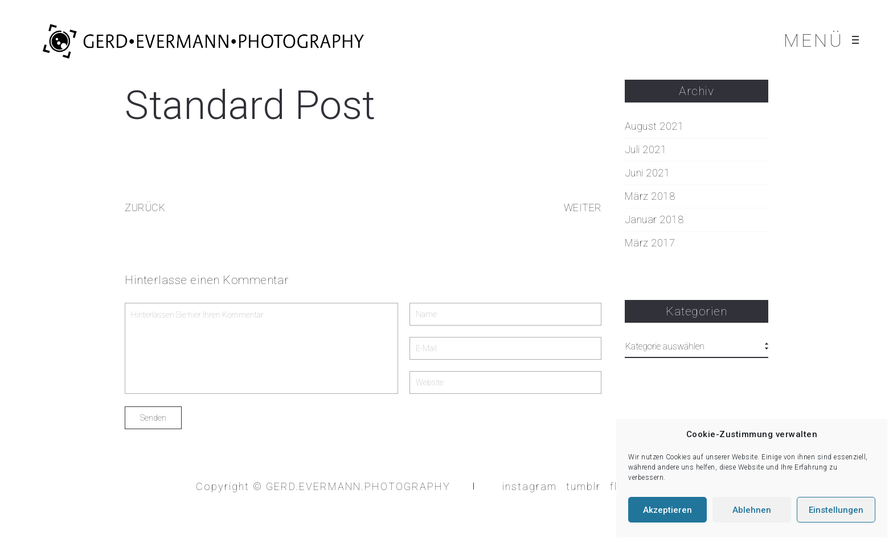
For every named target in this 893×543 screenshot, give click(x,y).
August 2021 (654, 126)
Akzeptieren (667, 510)
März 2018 (650, 196)
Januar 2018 (654, 219)
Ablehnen (751, 510)
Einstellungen (836, 510)
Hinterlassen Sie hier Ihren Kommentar (261, 348)
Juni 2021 (647, 173)
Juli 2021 (646, 149)
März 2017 (650, 243)
